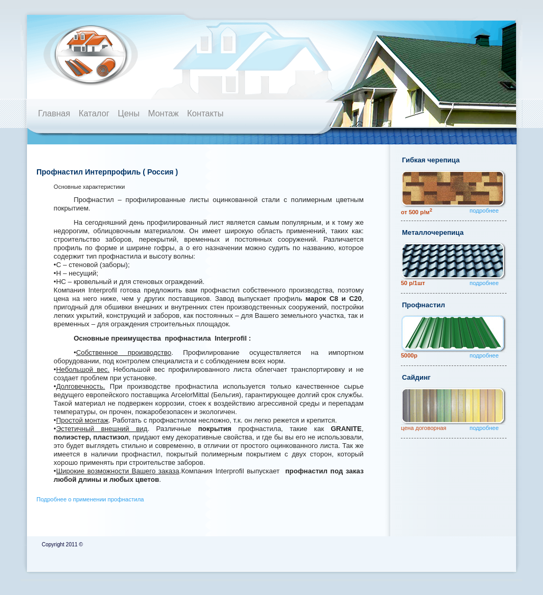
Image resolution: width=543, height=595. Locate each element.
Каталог (94, 113)
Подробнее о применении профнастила (90, 499)
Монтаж (163, 113)
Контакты (205, 113)
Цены (128, 113)
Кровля (106, 54)
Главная (54, 113)
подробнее (484, 210)
